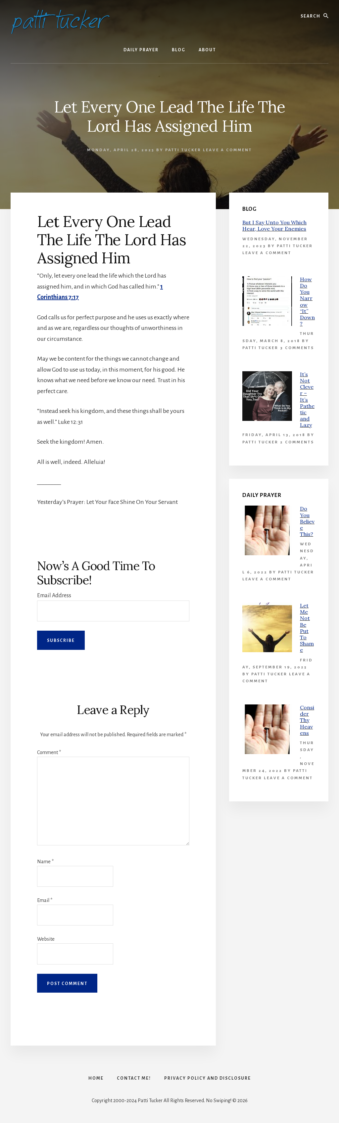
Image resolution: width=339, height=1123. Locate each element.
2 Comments (297, 442)
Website (46, 939)
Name (45, 861)
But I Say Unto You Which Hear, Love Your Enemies (274, 225)
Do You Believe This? (307, 521)
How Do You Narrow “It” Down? (307, 301)
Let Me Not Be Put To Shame (307, 627)
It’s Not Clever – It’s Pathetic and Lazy (307, 399)
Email (44, 900)
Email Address (54, 596)
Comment (49, 752)
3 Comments (297, 348)
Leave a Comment (227, 150)
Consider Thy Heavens (307, 720)
